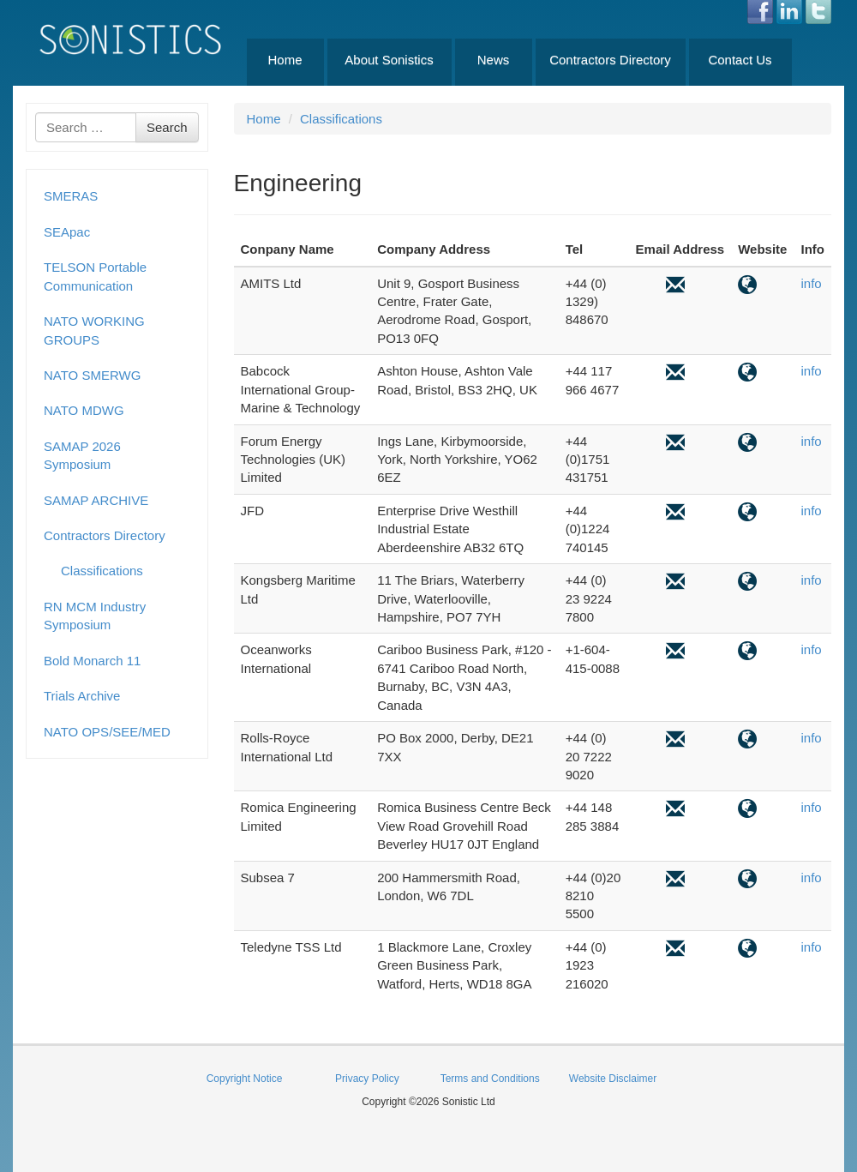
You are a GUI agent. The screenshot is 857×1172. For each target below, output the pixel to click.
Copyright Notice (245, 1079)
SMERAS (71, 196)
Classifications (102, 570)
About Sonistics (389, 59)
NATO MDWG (84, 410)
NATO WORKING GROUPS (94, 330)
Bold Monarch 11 (92, 660)
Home (284, 59)
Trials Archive (82, 695)
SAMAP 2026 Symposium (82, 455)
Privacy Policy (367, 1079)
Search (167, 127)
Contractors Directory (610, 59)
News (493, 59)
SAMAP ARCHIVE (96, 500)
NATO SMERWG (92, 375)
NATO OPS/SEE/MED (107, 731)
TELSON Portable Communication (95, 276)
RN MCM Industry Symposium (95, 615)
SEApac (67, 232)
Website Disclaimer (612, 1079)
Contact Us (739, 59)
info (810, 283)
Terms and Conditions (490, 1079)
